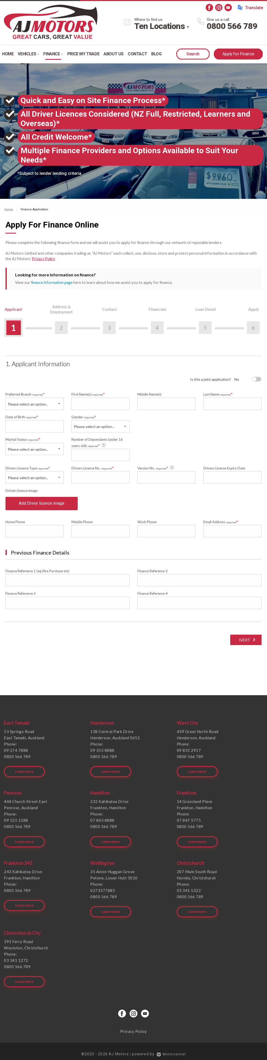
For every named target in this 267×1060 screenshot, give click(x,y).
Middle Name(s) (149, 394)
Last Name (218, 394)
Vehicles (28, 53)
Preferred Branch (25, 394)
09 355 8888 (102, 754)
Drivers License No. (92, 468)
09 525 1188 (16, 821)
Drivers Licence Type (27, 468)
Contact (137, 53)
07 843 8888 (102, 821)
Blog (156, 53)
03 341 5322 (189, 889)
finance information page (52, 282)
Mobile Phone (82, 525)
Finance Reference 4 (152, 597)
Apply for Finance (238, 53)
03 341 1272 (16, 957)
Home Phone (15, 525)
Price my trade (83, 53)
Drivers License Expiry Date (224, 468)
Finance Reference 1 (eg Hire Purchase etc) (37, 575)
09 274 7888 (16, 754)
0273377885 (102, 889)
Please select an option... (28, 404)
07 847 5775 (189, 821)
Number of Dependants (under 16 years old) (97, 442)
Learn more (25, 773)
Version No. (156, 467)
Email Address (220, 525)
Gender (83, 416)
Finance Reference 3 (20, 597)
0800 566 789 (232, 26)
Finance (53, 53)
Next (243, 643)
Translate (250, 7)
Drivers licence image (21, 491)
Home (8, 53)
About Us (114, 53)
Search (192, 53)
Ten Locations (159, 26)
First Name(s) (88, 394)
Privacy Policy (44, 258)
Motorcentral (171, 1048)
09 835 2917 (189, 754)
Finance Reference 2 (152, 575)
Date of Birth (21, 416)
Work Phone (146, 525)
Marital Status (22, 439)
